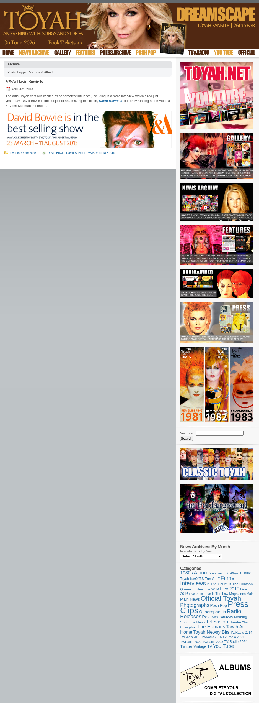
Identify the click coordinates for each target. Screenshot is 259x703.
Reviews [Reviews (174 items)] (210, 616)
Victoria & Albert (106, 152)
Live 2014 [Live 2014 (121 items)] (211, 589)
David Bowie (56, 152)
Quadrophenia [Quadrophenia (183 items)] (212, 611)
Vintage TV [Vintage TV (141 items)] (202, 647)
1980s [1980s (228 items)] (186, 572)
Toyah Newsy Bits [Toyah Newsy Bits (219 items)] (211, 632)
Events (15, 152)
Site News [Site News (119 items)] (197, 622)
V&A (91, 152)
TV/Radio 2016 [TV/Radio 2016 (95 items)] (211, 637)
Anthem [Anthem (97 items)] (217, 573)
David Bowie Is (110, 101)
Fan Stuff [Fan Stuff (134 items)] (212, 579)
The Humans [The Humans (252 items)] (211, 627)
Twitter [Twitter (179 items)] (186, 646)
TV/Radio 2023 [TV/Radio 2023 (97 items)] (212, 641)
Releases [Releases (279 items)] (190, 616)
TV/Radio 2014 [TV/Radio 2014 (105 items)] (241, 633)
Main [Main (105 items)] (250, 594)
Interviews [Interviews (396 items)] (193, 583)
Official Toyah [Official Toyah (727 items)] (221, 598)
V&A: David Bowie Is (24, 81)
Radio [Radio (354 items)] (234, 611)
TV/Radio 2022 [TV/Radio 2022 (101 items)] (190, 641)
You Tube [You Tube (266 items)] (223, 646)
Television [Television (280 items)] (217, 622)
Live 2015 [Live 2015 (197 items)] (229, 588)
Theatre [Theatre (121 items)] (235, 622)
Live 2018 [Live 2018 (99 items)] (196, 593)
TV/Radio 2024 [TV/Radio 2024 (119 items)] (235, 642)
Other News (29, 152)
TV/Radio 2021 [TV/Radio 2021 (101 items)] (233, 637)
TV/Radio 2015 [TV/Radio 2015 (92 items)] (190, 637)
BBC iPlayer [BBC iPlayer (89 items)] (231, 573)
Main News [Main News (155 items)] (190, 599)
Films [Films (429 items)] (227, 578)
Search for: (187, 433)
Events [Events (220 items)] (197, 578)
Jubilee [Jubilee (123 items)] (197, 589)
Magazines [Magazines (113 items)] (237, 594)
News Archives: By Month (197, 551)
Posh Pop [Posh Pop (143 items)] (218, 605)
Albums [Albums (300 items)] (202, 572)
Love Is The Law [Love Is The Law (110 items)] (216, 594)
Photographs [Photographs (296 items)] (194, 605)
